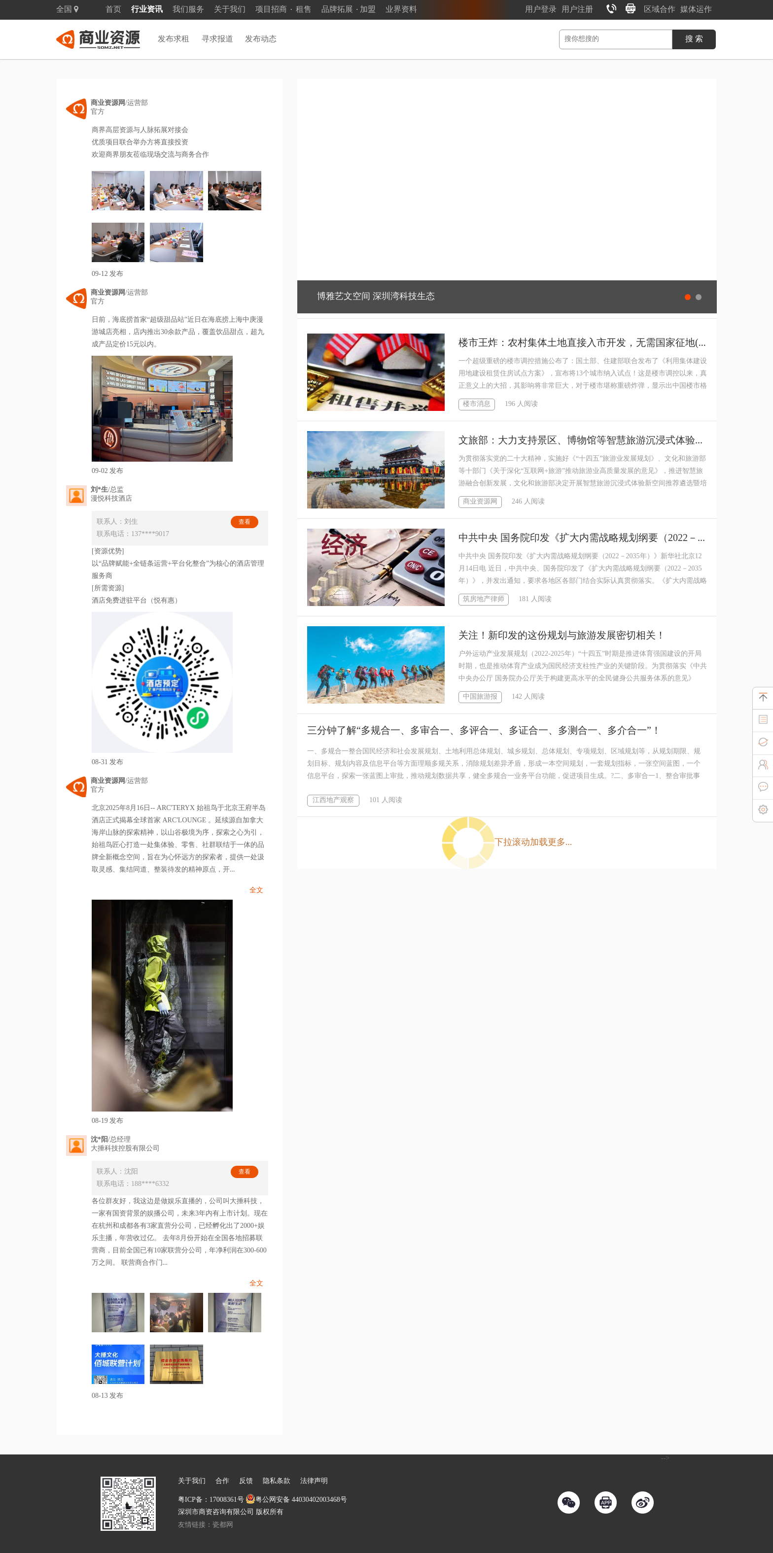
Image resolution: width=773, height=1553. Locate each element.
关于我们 (230, 9)
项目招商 (271, 9)
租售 (304, 9)
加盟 (368, 9)
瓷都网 (222, 1525)
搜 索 (694, 39)
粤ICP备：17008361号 (211, 1500)
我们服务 (188, 9)
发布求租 (173, 39)
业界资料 (401, 9)
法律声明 (314, 1481)
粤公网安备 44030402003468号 (296, 1500)
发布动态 (261, 39)
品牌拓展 (337, 9)
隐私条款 (276, 1481)
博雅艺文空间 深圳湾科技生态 (376, 297)
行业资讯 (147, 9)
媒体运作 (696, 9)
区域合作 (659, 9)
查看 (244, 522)
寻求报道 (217, 39)
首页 (113, 9)
